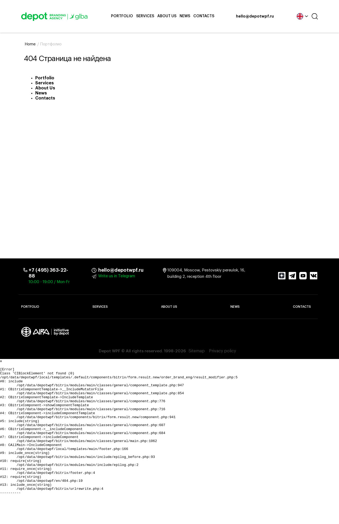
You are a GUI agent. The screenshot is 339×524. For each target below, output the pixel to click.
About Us (166, 16)
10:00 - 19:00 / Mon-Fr (49, 282)
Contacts (203, 16)
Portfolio (122, 16)
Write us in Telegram (116, 276)
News (185, 16)
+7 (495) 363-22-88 (48, 273)
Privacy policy (222, 351)
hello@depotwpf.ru (255, 16)
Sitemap (197, 351)
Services (145, 16)
